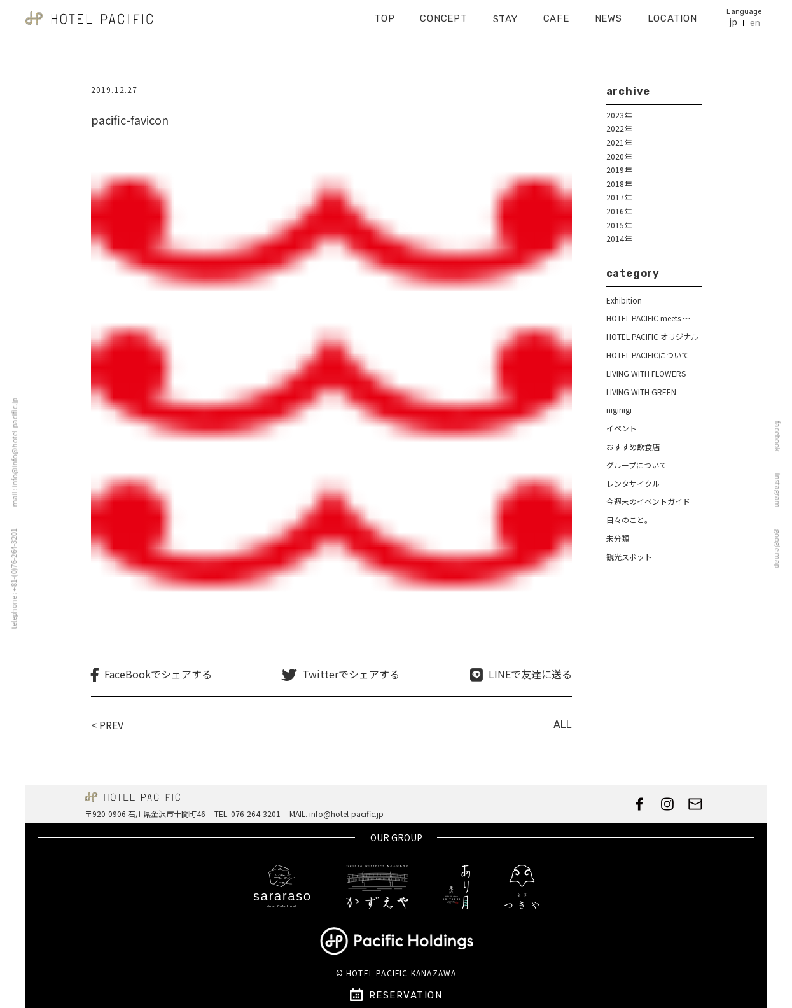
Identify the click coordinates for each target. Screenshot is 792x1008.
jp (733, 18)
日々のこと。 (629, 519)
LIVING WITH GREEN (641, 391)
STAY (505, 14)
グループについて (636, 464)
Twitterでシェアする (350, 674)
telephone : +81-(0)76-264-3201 (9, 579)
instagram (781, 490)
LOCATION (672, 14)
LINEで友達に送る (530, 674)
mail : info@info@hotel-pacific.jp (11, 452)
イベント (621, 428)
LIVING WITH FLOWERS (646, 373)
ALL (562, 724)
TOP (384, 14)
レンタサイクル (633, 483)
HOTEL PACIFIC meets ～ (648, 317)
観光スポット (629, 556)
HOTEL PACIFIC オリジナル (652, 336)
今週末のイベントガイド (648, 501)
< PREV (107, 724)
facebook (781, 436)
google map (781, 548)
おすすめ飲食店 (633, 446)
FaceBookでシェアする (158, 674)
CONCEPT (443, 14)
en (755, 19)
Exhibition (624, 300)
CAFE (556, 14)
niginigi (619, 409)
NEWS (608, 14)
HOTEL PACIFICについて (647, 354)
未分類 (617, 538)
